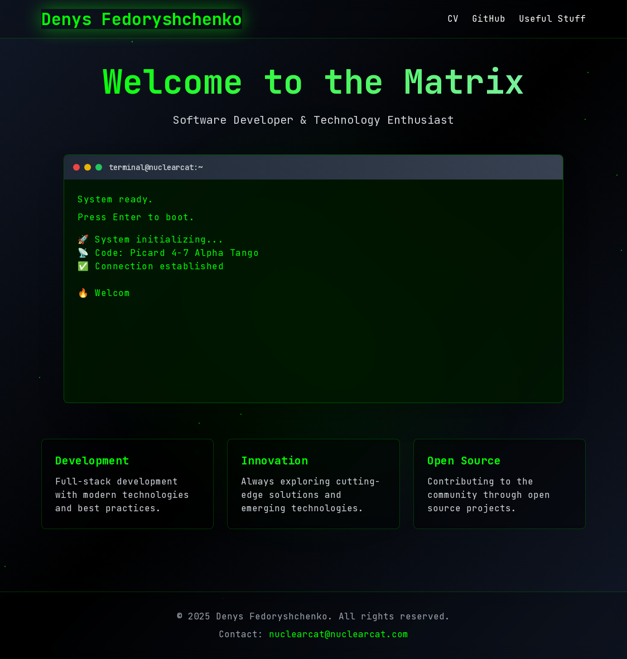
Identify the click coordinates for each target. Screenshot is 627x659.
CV (453, 19)
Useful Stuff (552, 19)
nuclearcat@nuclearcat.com (338, 634)
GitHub (488, 19)
